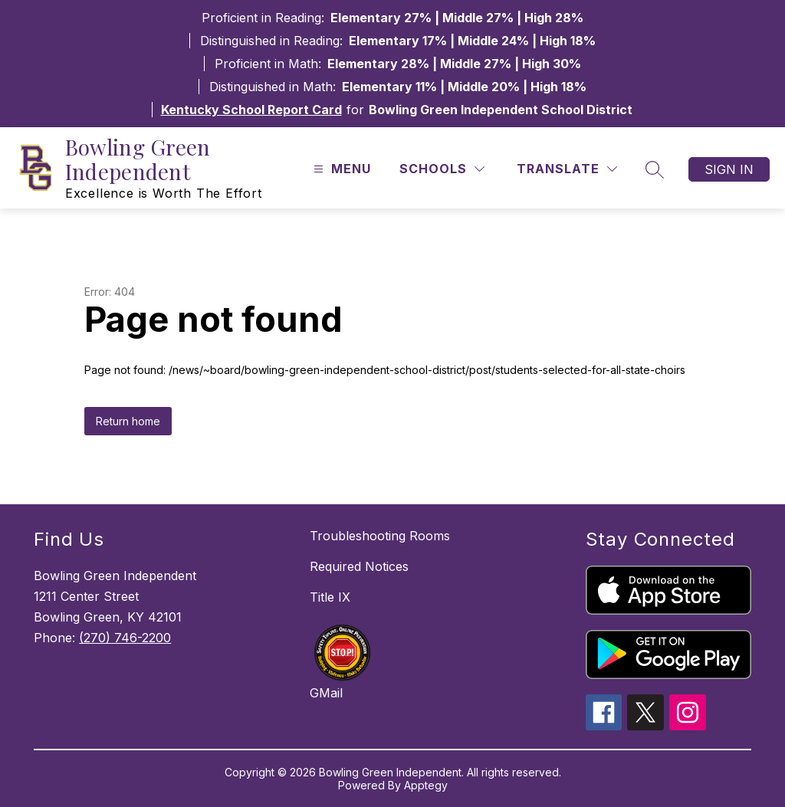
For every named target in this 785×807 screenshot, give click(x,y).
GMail (326, 692)
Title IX (330, 597)
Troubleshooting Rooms (380, 535)
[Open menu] (340, 169)
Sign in (729, 169)
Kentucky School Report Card (251, 109)
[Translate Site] (567, 169)
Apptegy (426, 785)
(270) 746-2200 (125, 637)
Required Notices (359, 566)
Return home (128, 421)
